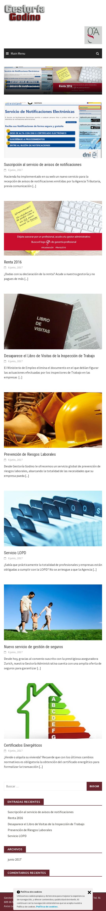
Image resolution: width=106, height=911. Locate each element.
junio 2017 (14, 859)
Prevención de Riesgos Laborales (30, 454)
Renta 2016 (65, 86)
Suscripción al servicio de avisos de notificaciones (25, 84)
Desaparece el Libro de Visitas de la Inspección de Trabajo (49, 355)
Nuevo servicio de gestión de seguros (33, 646)
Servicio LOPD (15, 552)
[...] (34, 186)
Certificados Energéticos (23, 745)
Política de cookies (47, 906)
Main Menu (18, 53)
